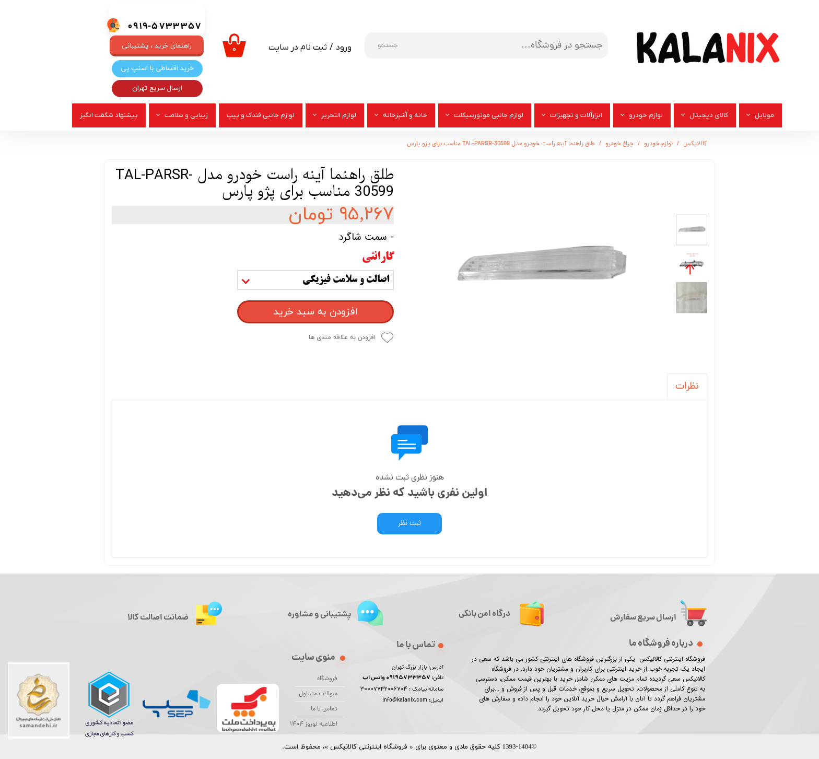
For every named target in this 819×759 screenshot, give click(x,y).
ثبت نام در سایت (297, 47)
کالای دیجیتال (708, 115)
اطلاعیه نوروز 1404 (316, 724)
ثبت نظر (409, 523)
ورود (344, 47)
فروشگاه (327, 679)
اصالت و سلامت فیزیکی (345, 280)
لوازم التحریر (338, 115)
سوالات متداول (318, 694)
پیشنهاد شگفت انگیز (109, 115)
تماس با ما (324, 709)
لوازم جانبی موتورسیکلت (488, 115)
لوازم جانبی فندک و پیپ (261, 115)
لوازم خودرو (646, 115)
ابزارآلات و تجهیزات (576, 115)
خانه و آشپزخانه (405, 115)
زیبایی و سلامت (186, 115)
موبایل (764, 115)
